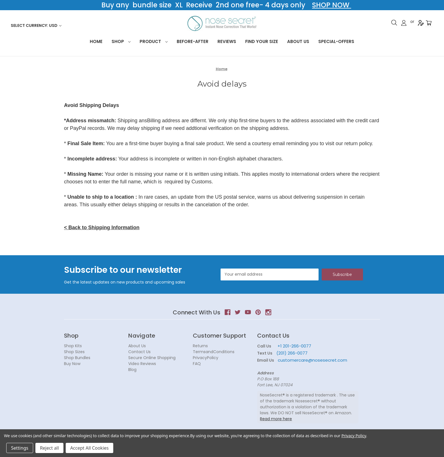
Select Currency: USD (36, 25)
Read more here (276, 419)
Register (421, 23)
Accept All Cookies (89, 448)
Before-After (192, 41)
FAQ (197, 363)
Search (394, 23)
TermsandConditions (213, 352)
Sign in (404, 23)
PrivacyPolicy (205, 358)
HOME (96, 41)
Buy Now (72, 363)
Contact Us (139, 352)
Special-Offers (336, 41)
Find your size (261, 41)
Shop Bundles (77, 358)
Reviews (226, 41)
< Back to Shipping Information (102, 227)
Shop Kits (73, 346)
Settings (19, 448)
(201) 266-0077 (292, 353)
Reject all (49, 448)
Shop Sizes (74, 352)
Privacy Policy (353, 435)
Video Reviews (142, 363)
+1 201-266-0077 (294, 346)
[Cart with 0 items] (428, 23)
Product (154, 41)
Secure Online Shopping (152, 358)
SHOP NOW (331, 5)
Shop (121, 41)
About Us (298, 41)
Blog (132, 369)
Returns (200, 346)
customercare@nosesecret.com (312, 360)
